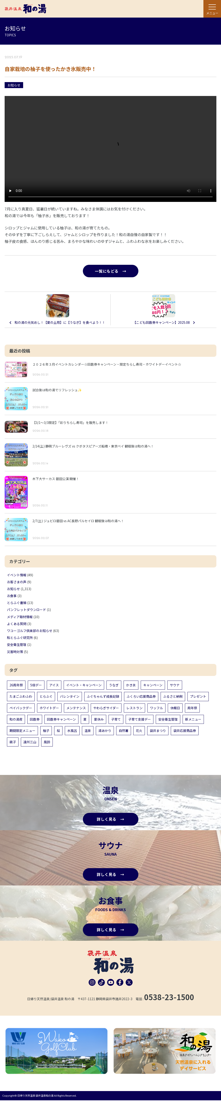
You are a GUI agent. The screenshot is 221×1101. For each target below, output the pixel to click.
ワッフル (156, 708)
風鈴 (47, 742)
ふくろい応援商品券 (141, 696)
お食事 (12, 596)
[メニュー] (212, 9)
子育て (116, 719)
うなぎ (114, 685)
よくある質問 (16, 624)
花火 (139, 730)
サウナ (175, 685)
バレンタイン (69, 696)
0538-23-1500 (169, 998)
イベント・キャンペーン (84, 685)
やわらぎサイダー (106, 708)
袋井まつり (158, 730)
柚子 (46, 730)
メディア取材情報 (20, 617)
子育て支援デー (139, 719)
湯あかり (104, 730)
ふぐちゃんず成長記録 (103, 696)
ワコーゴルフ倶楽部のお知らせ (29, 631)
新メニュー (193, 719)
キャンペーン (152, 685)
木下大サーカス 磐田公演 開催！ (55, 479)
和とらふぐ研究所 (20, 637)
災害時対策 (15, 651)
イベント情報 (16, 575)
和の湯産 (15, 719)
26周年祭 (16, 685)
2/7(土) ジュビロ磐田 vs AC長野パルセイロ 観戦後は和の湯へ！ (78, 521)
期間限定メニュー (22, 730)
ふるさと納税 (173, 696)
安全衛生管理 (16, 644)
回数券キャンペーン (61, 719)
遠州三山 (29, 742)
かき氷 (131, 685)
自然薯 (123, 730)
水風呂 (72, 730)
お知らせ (13, 85)
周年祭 (192, 708)
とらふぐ (46, 696)
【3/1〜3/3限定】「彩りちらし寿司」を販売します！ (70, 422)
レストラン (134, 708)
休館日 (175, 708)
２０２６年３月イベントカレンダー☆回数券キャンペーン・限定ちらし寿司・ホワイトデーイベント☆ (106, 364)
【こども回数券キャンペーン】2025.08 (161, 322)
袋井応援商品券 (184, 730)
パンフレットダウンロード (26, 610)
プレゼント (198, 696)
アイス (54, 685)
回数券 (35, 719)
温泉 (87, 730)
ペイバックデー (20, 708)
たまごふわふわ (20, 696)
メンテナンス (76, 708)
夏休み (99, 719)
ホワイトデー (49, 708)
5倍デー (36, 685)
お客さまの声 (16, 582)
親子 (12, 742)
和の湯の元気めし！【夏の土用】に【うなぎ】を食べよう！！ (60, 322)
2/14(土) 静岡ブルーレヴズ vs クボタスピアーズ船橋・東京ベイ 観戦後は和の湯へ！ (93, 446)
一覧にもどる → (110, 271)
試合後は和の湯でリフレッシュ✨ (57, 390)
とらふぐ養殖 (16, 603)
